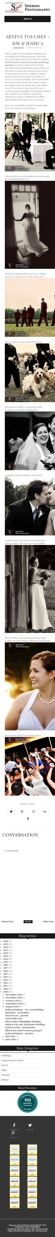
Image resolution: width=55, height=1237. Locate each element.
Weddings (6, 1055)
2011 (5, 985)
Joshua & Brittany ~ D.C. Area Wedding (24, 1009)
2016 (5, 971)
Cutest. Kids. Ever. (14, 1018)
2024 (6, 947)
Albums (5, 1080)
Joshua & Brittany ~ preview (19, 1033)
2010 (5, 989)
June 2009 (11, 1039)
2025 (6, 944)
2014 (5, 977)
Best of (4, 1065)
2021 (5, 956)
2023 (5, 950)
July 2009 (10, 1036)
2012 (5, 983)
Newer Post (7, 921)
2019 (5, 962)
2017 (5, 968)
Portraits (5, 1075)
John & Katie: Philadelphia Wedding (23, 1021)
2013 (5, 980)
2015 (5, 974)
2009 (6, 991)
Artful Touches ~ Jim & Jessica (20, 1027)
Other (4, 1070)
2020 (6, 959)
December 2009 (14, 994)
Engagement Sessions (12, 1060)
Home (28, 921)
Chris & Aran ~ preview (17, 1015)
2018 (5, 965)
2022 (6, 953)
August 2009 (12, 1006)
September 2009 (14, 1003)
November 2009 (14, 997)
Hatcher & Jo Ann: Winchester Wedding (25, 1024)
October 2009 (13, 1000)
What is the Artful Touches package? (23, 1030)
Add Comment (34, 48)
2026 (6, 941)
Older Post (48, 921)
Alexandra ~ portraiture (17, 1012)
